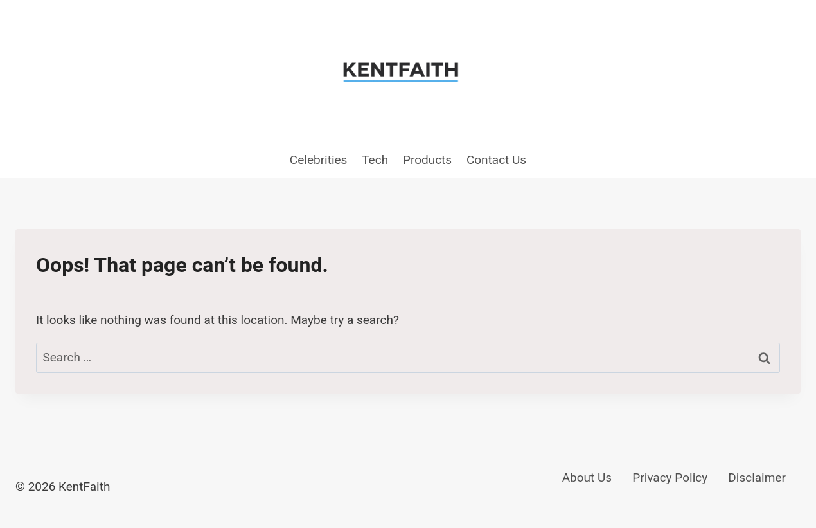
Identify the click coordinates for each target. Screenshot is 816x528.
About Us (587, 477)
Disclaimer (757, 477)
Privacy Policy (669, 477)
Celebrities (319, 159)
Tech (375, 159)
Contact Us (496, 159)
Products (427, 159)
